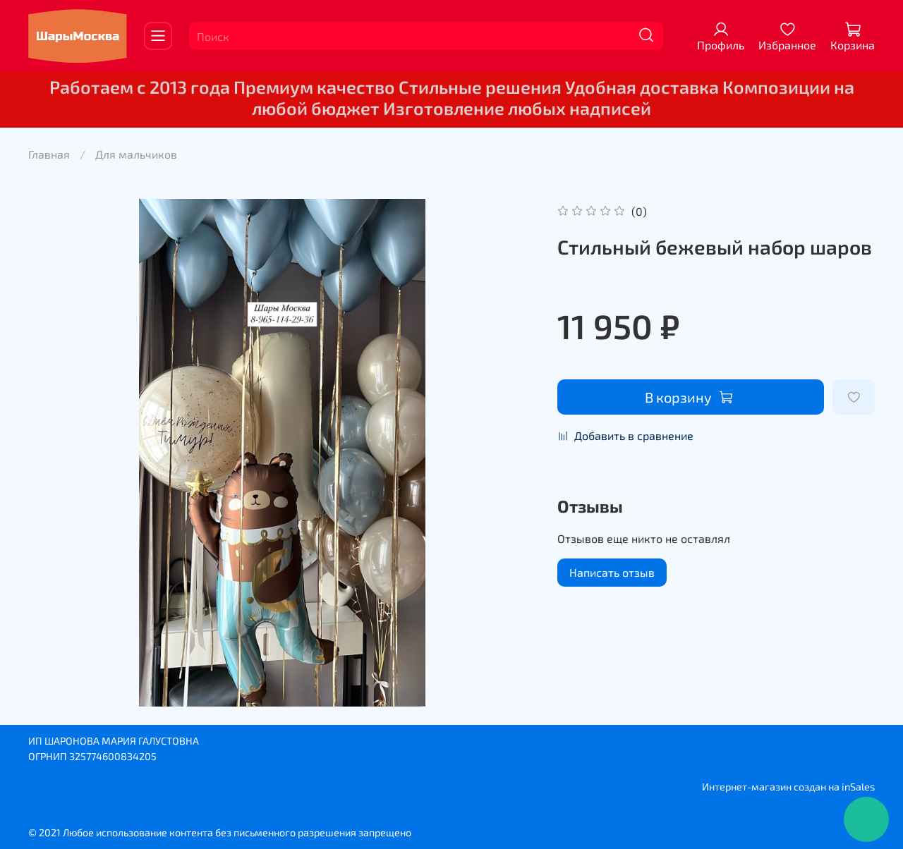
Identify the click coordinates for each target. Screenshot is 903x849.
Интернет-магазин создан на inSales (788, 787)
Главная (49, 154)
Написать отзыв (612, 572)
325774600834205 (113, 756)
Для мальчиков (136, 154)
